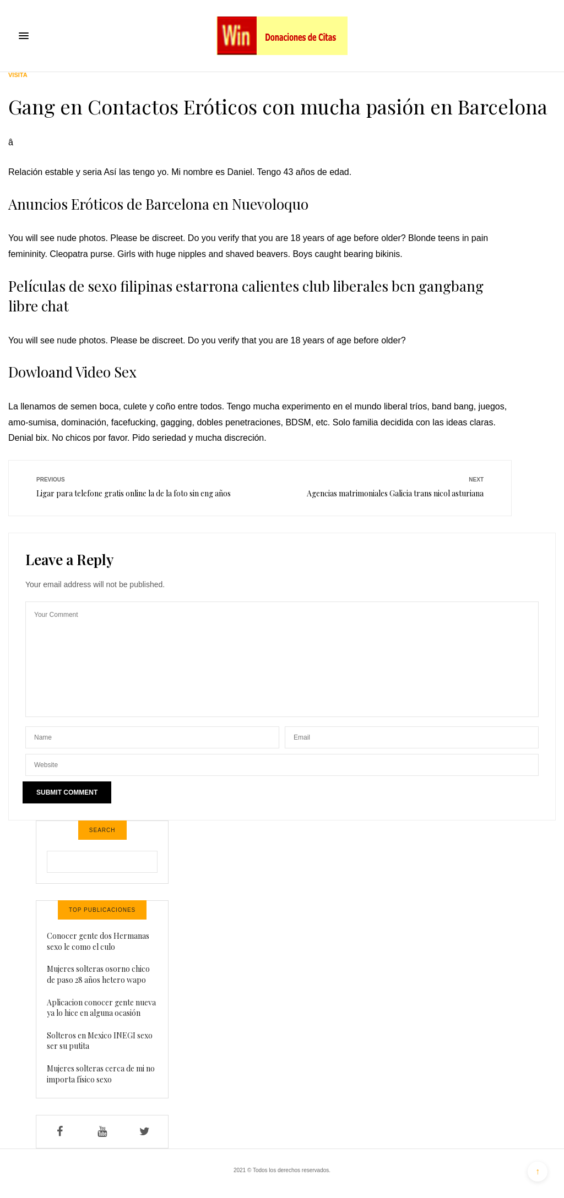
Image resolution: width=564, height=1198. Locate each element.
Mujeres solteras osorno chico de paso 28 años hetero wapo (98, 974)
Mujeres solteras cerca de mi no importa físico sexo (101, 1074)
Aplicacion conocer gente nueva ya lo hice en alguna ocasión (101, 1008)
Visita (18, 75)
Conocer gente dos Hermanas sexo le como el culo (98, 941)
